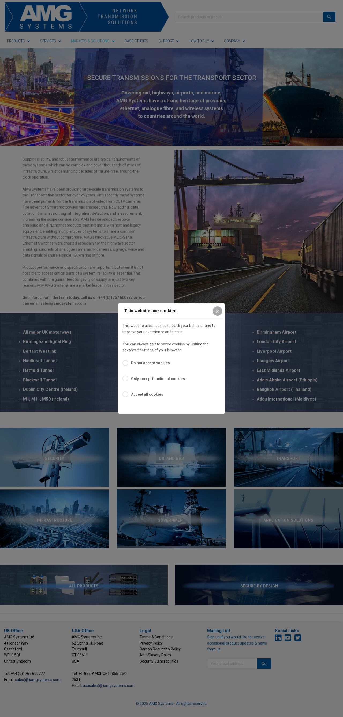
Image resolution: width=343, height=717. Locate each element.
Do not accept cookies (150, 363)
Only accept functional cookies (158, 379)
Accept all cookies (147, 394)
